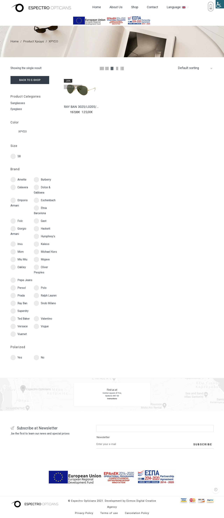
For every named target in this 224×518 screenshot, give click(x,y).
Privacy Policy (84, 513)
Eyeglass (16, 109)
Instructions (112, 399)
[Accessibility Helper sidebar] (220, 4)
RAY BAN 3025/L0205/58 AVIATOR (81, 107)
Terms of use (109, 513)
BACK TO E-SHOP (29, 80)
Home (14, 41)
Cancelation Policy (137, 513)
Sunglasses (17, 103)
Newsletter (155, 438)
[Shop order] (195, 67)
